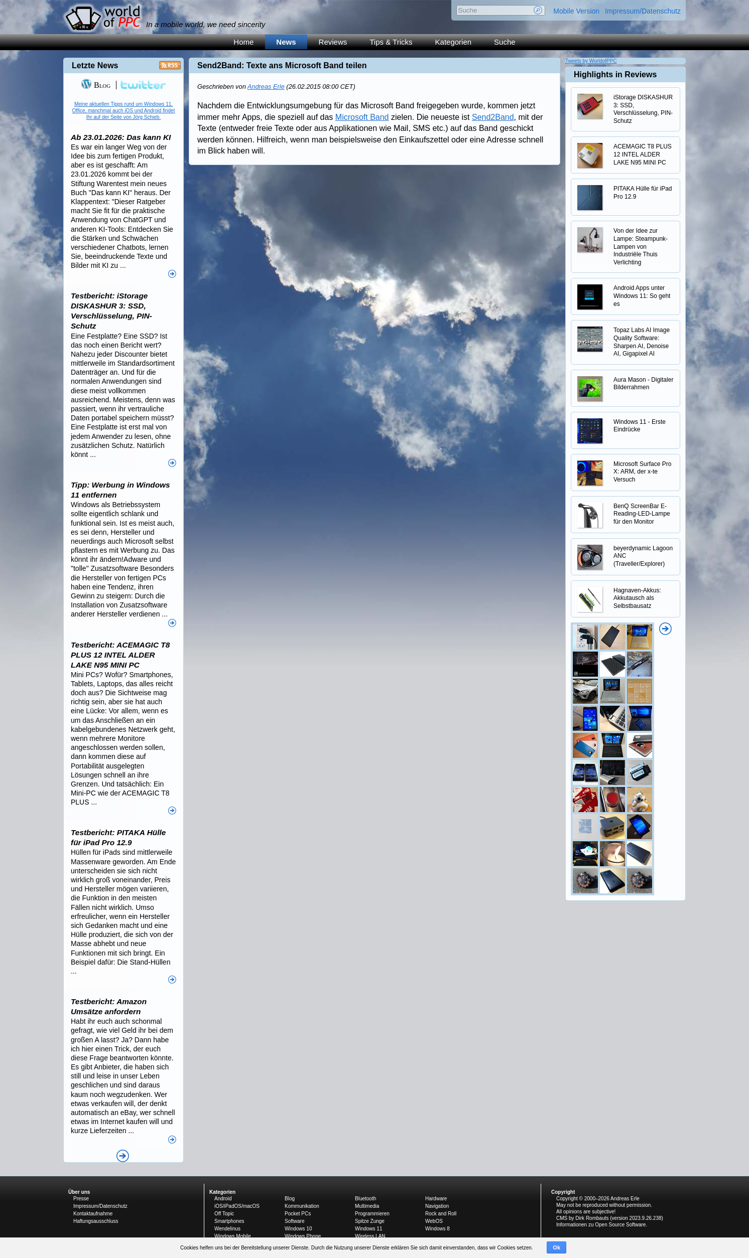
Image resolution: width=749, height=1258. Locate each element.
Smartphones (229, 1221)
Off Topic (224, 1213)
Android (222, 1198)
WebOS (434, 1221)
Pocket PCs (298, 1213)
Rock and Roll (440, 1213)
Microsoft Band (362, 117)
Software (294, 1221)
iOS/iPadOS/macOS (237, 1206)
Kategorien (453, 42)
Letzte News (95, 65)
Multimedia (367, 1206)
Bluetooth (365, 1198)
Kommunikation (302, 1206)
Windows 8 (437, 1228)
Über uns (79, 1192)
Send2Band (493, 117)
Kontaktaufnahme (92, 1213)
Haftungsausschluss (95, 1221)
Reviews (333, 42)
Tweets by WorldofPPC (591, 61)
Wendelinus (227, 1228)
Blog (95, 85)
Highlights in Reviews (615, 74)
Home (243, 42)
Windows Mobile (232, 1236)
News (286, 42)
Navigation (437, 1206)
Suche (505, 42)
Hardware (436, 1198)
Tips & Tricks (390, 42)
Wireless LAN (370, 1236)
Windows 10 (298, 1228)
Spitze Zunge (370, 1221)
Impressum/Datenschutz (643, 11)
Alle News (122, 1156)
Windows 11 (368, 1228)
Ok (556, 1247)
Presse (81, 1198)
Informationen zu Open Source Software (601, 1224)
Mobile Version (576, 11)
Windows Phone (303, 1236)
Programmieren (372, 1213)
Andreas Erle (266, 86)
